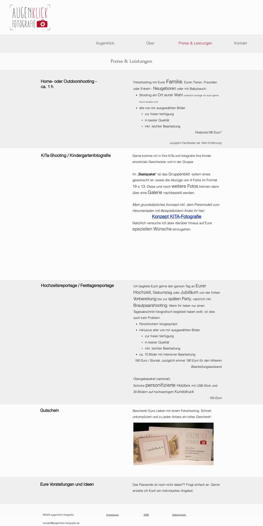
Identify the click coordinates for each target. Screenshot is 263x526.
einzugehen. (181, 229)
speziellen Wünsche (152, 229)
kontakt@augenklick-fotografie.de (61, 522)
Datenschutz (179, 514)
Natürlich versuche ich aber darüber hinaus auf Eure (172, 223)
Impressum (112, 514)
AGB (146, 514)
